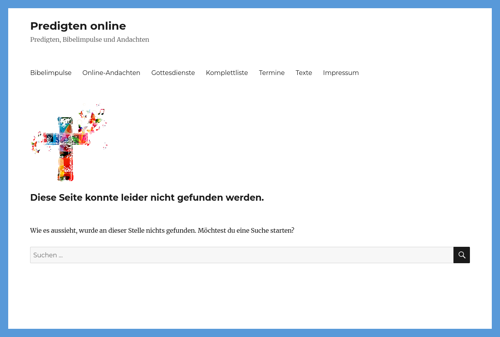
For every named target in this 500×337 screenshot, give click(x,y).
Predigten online (78, 25)
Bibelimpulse (50, 73)
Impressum (341, 73)
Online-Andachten (111, 73)
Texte (304, 73)
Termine (272, 73)
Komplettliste (227, 73)
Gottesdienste (173, 73)
